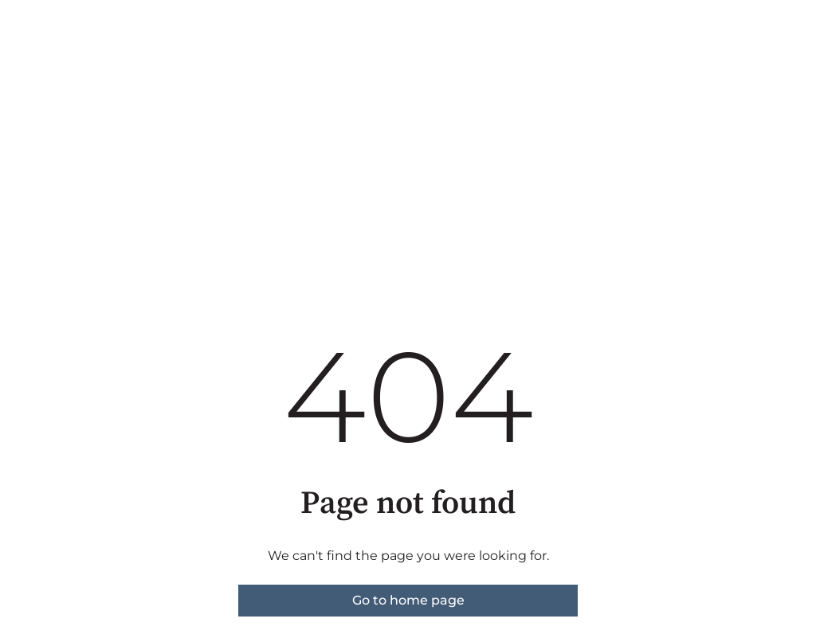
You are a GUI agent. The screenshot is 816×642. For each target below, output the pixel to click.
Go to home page (408, 600)
